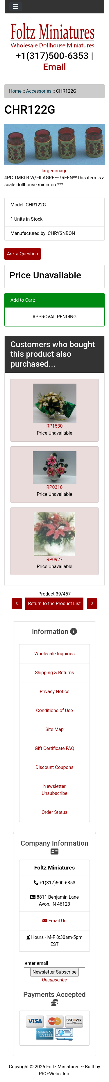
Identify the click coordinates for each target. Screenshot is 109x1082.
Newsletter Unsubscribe (54, 790)
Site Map (54, 729)
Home (15, 91)
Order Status (54, 812)
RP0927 (55, 559)
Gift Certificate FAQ (54, 748)
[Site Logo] (54, 35)
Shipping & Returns (54, 672)
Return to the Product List (54, 603)
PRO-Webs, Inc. (54, 1073)
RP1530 (55, 426)
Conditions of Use (54, 710)
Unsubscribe (54, 980)
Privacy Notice (54, 691)
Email (54, 66)
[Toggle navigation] (15, 6)
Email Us (54, 920)
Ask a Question (22, 254)
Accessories (38, 91)
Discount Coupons (54, 767)
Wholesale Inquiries (54, 653)
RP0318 (55, 487)
